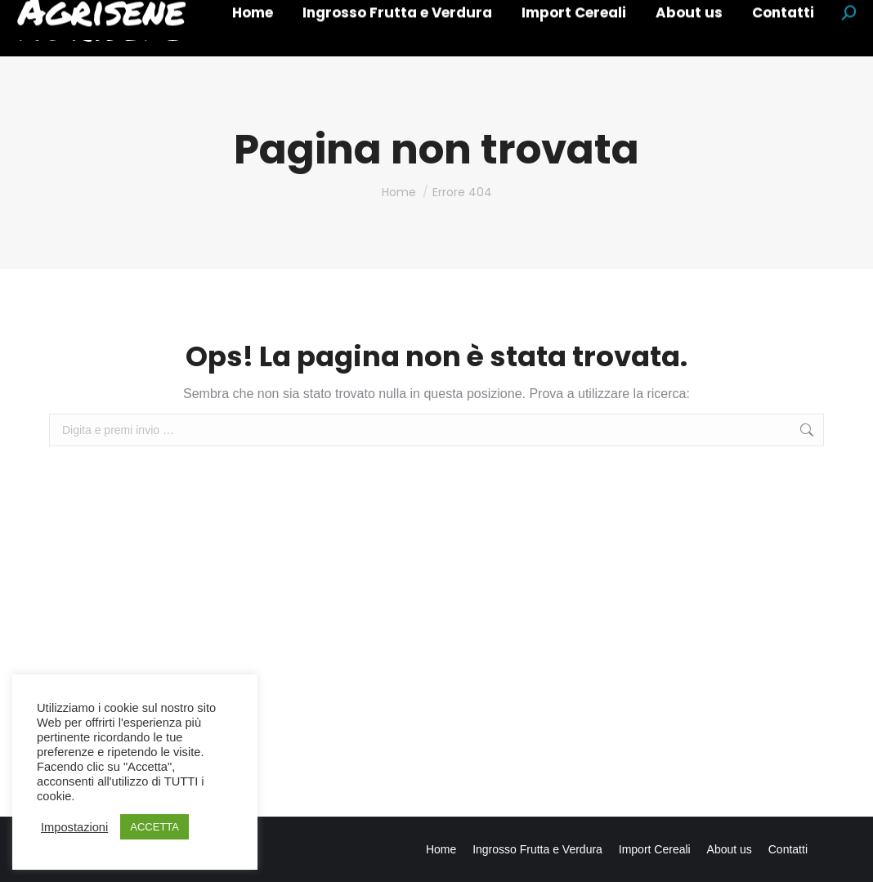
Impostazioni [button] (74, 827)
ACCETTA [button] (154, 827)
